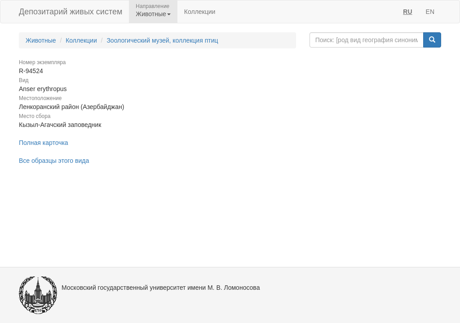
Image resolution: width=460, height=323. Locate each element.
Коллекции (200, 11)
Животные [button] (153, 13)
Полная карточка (43, 142)
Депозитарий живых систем (70, 11)
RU (407, 11)
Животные (41, 40)
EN (430, 11)
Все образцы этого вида (54, 160)
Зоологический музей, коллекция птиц (162, 40)
